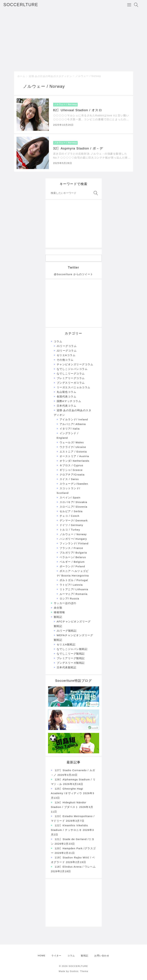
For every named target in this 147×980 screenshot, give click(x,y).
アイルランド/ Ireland (74, 419)
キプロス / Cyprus (71, 465)
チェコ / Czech (70, 515)
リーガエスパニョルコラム (73, 387)
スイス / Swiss (69, 479)
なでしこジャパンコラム (72, 368)
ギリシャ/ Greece (71, 469)
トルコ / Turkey (70, 529)
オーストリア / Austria (74, 456)
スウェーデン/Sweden (74, 483)
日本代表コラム (66, 405)
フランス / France (71, 548)
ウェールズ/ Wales (72, 442)
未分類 (58, 607)
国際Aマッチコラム (69, 401)
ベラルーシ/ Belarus (73, 557)
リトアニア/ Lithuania (74, 589)
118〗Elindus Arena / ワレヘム (75, 866)
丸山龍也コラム (66, 391)
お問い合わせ (101, 955)
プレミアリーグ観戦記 (71, 658)
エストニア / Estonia (73, 451)
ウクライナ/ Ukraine (73, 447)
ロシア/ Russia (69, 598)
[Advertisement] (73, 40)
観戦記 (58, 616)
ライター (56, 955)
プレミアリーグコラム (71, 378)
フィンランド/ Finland (74, 543)
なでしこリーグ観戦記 (71, 653)
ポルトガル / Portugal (74, 580)
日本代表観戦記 (66, 667)
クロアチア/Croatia (72, 474)
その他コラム (65, 359)
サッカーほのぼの (65, 603)
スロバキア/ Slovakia (73, 502)
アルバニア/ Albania (73, 424)
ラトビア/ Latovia (71, 584)
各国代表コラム (66, 396)
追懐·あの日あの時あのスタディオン (50, 76)
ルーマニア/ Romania (74, 593)
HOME (41, 955)
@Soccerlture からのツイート (73, 274)
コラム (58, 341)
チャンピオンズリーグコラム (75, 364)
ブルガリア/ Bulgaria (73, 552)
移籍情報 (59, 612)
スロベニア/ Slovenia (73, 506)
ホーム (21, 76)
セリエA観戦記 (66, 644)
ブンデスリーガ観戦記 (71, 662)
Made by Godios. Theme (73, 971)
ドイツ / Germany (71, 525)
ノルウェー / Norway (88, 76)
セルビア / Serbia (71, 511)
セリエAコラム (66, 355)
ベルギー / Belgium (72, 561)
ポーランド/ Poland (72, 566)
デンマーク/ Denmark (74, 520)
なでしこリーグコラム (71, 373)
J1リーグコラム (67, 346)
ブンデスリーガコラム (71, 382)
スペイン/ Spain (70, 497)
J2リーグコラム (67, 350)
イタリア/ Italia (70, 428)
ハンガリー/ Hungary (73, 538)
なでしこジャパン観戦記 (72, 649)
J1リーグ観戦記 (67, 630)
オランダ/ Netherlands (74, 460)
